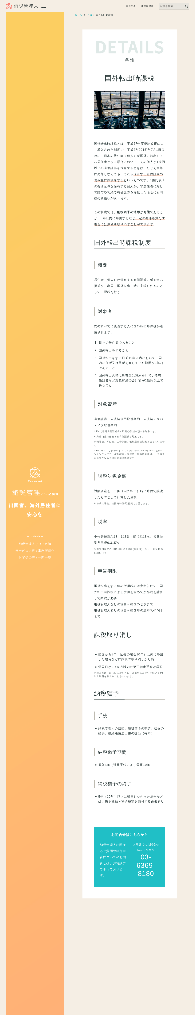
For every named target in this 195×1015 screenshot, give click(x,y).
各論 (48, 544)
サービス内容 (25, 550)
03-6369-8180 (146, 865)
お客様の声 (27, 557)
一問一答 (44, 557)
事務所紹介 (46, 550)
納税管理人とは (30, 544)
